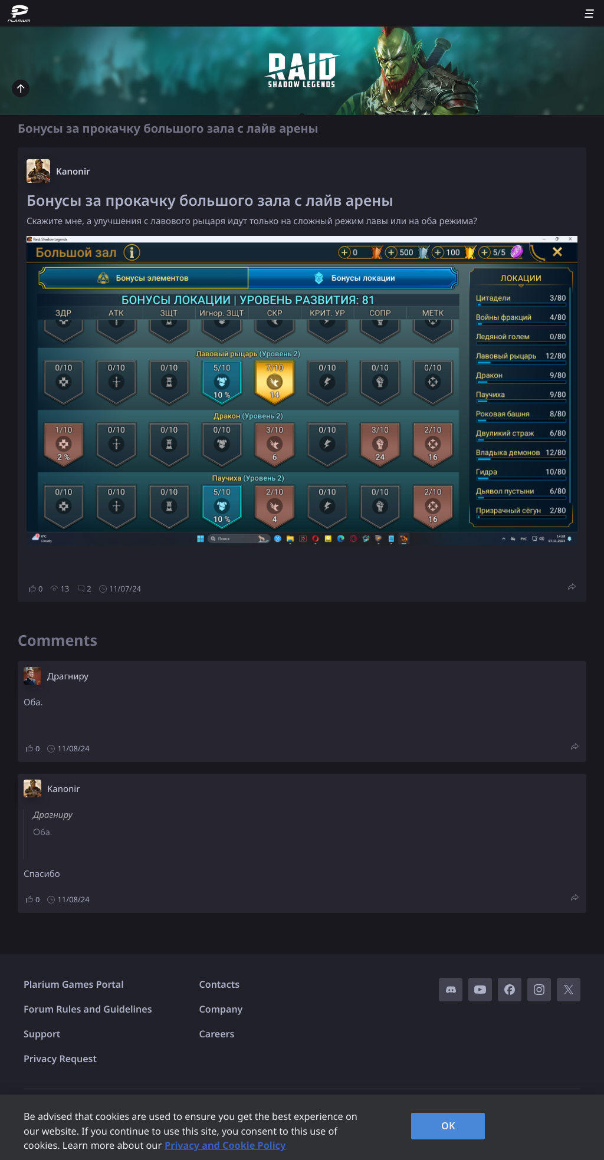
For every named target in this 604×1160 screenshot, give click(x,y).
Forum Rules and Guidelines (88, 1009)
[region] (302, 1127)
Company (221, 1009)
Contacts (219, 984)
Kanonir (73, 172)
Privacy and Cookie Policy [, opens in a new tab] (225, 1145)
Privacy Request (60, 1058)
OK (448, 1125)
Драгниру (67, 676)
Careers (217, 1033)
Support (42, 1033)
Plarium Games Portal (74, 984)
